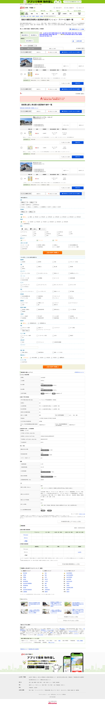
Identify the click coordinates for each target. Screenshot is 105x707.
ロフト (71, 296)
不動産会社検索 (47, 690)
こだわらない (26, 357)
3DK (72, 233)
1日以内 (41, 357)
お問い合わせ (53, 694)
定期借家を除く (33, 323)
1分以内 (31, 221)
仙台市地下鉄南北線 (27, 589)
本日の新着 (34, 357)
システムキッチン (26, 284)
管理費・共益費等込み (26, 204)
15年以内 (57, 216)
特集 (30, 690)
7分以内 (44, 221)
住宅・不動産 (80, 640)
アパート (24, 240)
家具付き (72, 298)
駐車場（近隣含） (42, 245)
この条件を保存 (79, 41)
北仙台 (46, 587)
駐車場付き (43, 629)
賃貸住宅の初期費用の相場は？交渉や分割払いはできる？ (34, 604)
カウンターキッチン (42, 284)
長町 (46, 575)
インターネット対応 (42, 335)
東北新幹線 (25, 581)
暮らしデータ (51, 642)
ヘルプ (49, 694)
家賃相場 (57, 682)
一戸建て (56, 240)
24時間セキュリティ (74, 273)
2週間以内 (62, 357)
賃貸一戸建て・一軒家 (41, 682)
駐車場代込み (36, 204)
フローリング (57, 296)
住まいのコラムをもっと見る (72, 620)
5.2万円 (79, 552)
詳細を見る (77, 83)
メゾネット (56, 298)
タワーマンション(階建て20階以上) (26, 330)
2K (71, 231)
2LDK (51, 632)
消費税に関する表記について (45, 679)
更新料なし (36, 206)
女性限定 (72, 316)
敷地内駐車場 (41, 309)
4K (35, 235)
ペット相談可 (57, 246)
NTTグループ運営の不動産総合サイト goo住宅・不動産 (31, 4)
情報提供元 (70, 677)
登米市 (67, 591)
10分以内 (51, 221)
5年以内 (43, 216)
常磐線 (24, 577)
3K (59, 233)
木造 (55, 261)
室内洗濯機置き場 (74, 245)
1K (35, 231)
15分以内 (59, 221)
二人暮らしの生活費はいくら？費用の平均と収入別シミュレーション (56, 611)
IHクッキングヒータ (58, 284)
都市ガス (56, 304)
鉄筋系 (23, 261)
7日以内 (55, 357)
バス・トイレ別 (25, 245)
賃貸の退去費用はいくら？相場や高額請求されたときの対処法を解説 (78, 604)
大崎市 (67, 585)
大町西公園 (47, 589)
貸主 (23, 342)
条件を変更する (29, 40)
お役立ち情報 (21, 690)
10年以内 (50, 216)
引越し (32, 690)
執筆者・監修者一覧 (71, 690)
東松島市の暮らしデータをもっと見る (71, 521)
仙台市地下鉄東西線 (27, 583)
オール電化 (72, 327)
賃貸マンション (49, 682)
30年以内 (78, 216)
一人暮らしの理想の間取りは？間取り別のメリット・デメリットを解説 (34, 611)
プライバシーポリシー (43, 694)
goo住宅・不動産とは (33, 677)
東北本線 (25, 573)
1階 (23, 266)
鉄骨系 (39, 261)
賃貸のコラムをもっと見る (71, 616)
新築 (31, 216)
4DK (47, 235)
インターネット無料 (74, 246)
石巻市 (67, 583)
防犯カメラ (56, 273)
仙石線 (24, 579)
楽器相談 (24, 318)
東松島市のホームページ (79, 372)
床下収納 (72, 291)
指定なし (25, 216)
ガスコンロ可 (73, 284)
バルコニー (56, 302)
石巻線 (24, 575)
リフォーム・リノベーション (44, 329)
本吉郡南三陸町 (69, 587)
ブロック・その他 (74, 261)
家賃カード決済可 (57, 206)
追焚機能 (40, 278)
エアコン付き (25, 246)
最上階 (55, 266)
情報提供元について (24, 649)
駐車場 (54, 682)
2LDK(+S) (49, 233)
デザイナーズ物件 (26, 327)
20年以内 (64, 216)
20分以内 (66, 221)
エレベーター (25, 302)
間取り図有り (25, 352)
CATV (55, 335)
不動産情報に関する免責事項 (33, 649)
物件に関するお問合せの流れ (62, 677)
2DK (35, 233)
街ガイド (58, 690)
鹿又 (46, 585)
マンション (40, 240)
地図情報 (77, 690)
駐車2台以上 (56, 309)
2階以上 (56, 245)
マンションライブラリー (39, 690)
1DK (47, 231)
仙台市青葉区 (69, 573)
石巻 (46, 577)
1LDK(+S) (61, 231)
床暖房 (39, 298)
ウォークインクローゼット (28, 291)
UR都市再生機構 (57, 342)
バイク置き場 (73, 309)
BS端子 (71, 335)
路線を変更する (25, 35)
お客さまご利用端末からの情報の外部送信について (47, 677)
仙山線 (24, 587)
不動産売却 (31, 687)
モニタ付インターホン (43, 273)
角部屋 (71, 266)
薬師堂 (46, 591)
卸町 (46, 583)
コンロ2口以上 (25, 286)
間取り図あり (62, 628)
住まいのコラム (64, 690)
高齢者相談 (56, 318)
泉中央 (46, 579)
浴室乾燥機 (72, 278)
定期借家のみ (43, 323)
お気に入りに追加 (52, 52)
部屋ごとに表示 (52, 48)
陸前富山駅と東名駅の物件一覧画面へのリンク (29, 107)
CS (23, 337)
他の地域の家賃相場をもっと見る (72, 564)
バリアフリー (57, 327)
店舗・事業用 (33, 682)
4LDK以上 (61, 235)
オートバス (56, 278)
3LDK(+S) (24, 235)
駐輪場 (23, 311)
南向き (23, 268)
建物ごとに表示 (30, 48)
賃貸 (59, 640)
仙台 (46, 573)
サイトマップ (59, 694)
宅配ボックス (41, 302)
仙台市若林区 (69, 577)
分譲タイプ (40, 327)
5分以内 (38, 221)
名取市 (67, 589)
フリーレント (41, 342)
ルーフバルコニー (74, 302)
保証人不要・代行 (74, 318)
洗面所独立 (40, 246)
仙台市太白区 (69, 581)
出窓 (23, 304)
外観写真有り (41, 352)
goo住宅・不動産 (22, 677)
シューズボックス (42, 291)
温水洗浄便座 (25, 279)
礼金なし (23, 206)
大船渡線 (25, 591)
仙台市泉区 (68, 579)
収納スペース (57, 291)
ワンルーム (24, 231)
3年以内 (36, 216)
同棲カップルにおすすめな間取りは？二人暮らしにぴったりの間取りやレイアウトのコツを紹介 (78, 611)
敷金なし (30, 206)
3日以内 (48, 357)
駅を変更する (34, 35)
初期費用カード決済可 (46, 206)
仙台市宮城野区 (69, 575)
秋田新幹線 (25, 585)
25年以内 (71, 216)
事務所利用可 (41, 318)
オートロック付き (26, 273)
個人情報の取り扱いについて (34, 679)
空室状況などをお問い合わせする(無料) (71, 52)
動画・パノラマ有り (58, 352)
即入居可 (40, 316)
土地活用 (35, 687)
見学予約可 (24, 248)
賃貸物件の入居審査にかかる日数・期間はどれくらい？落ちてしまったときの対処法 (56, 604)
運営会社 (64, 694)
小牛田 (46, 581)
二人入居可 (56, 316)
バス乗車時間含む (26, 223)
